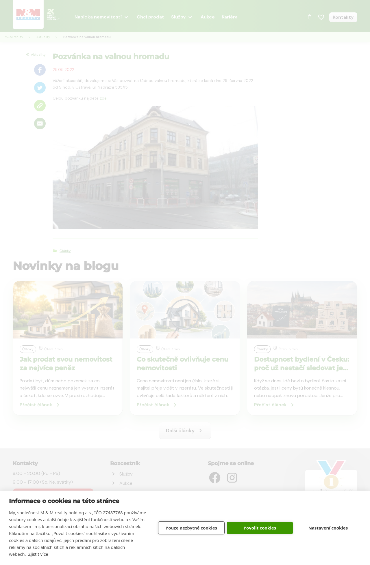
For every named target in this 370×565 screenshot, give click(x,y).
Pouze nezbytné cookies (191, 528)
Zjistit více (38, 554)
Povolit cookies (260, 528)
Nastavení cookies (328, 528)
